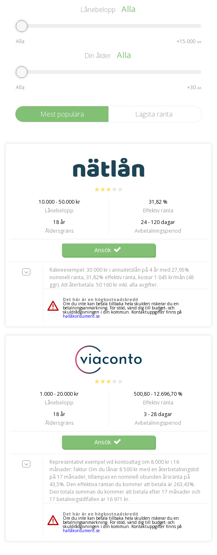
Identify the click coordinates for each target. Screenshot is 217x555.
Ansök (108, 250)
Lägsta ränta (154, 114)
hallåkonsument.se (81, 316)
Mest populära (62, 114)
